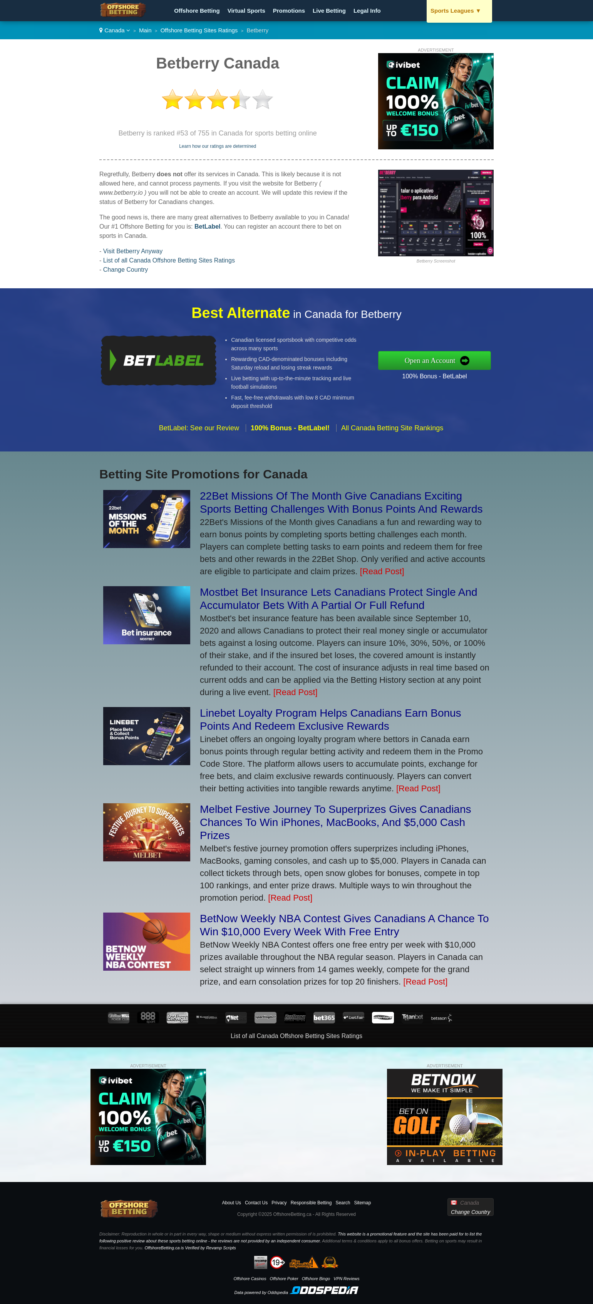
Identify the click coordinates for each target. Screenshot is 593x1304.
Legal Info (367, 10)
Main (145, 30)
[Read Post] (382, 571)
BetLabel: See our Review (199, 432)
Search (342, 1202)
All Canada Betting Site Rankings (392, 432)
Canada (114, 30)
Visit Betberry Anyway (132, 251)
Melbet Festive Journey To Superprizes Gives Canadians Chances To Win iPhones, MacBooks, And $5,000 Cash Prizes (335, 822)
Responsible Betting (311, 1202)
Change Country (125, 269)
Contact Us (256, 1202)
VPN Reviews (346, 1278)
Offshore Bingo (316, 1278)
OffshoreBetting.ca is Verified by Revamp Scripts (190, 1247)
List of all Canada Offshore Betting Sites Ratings (169, 260)
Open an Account (435, 360)
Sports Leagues (456, 10)
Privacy (278, 1202)
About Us (231, 1202)
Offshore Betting (196, 10)
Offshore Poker (284, 1278)
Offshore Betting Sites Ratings (199, 30)
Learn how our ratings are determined (217, 146)
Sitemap (362, 1202)
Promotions (289, 10)
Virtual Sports (246, 10)
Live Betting (329, 10)
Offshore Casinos (249, 1278)
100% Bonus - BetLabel (439, 375)
